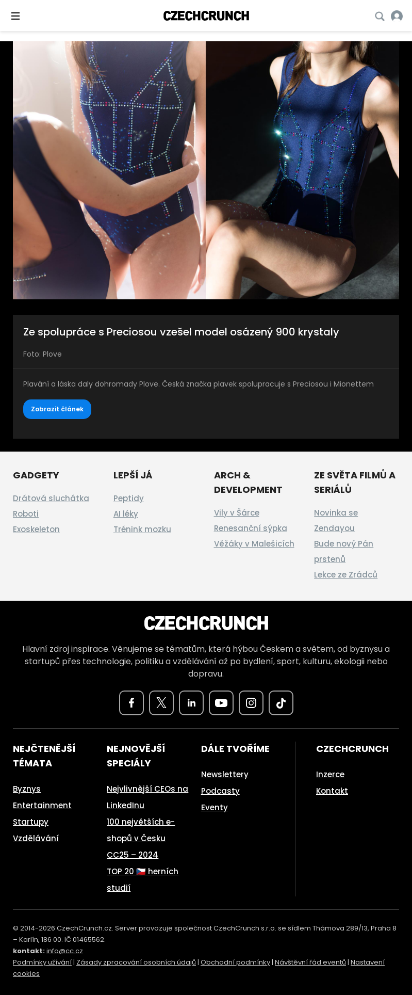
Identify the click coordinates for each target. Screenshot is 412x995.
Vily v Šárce (236, 512)
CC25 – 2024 (132, 854)
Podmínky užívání (42, 962)
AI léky (125, 513)
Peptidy (128, 498)
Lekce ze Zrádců (345, 574)
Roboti (26, 513)
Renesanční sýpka (250, 528)
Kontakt (332, 790)
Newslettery (225, 774)
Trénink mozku (142, 529)
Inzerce (330, 774)
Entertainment (42, 805)
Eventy (214, 807)
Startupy (30, 821)
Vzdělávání (36, 838)
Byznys (27, 788)
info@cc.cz (64, 951)
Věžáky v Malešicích (254, 543)
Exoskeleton (36, 529)
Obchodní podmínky (235, 962)
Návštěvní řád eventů (310, 962)
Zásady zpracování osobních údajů (136, 962)
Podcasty (220, 790)
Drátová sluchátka (51, 498)
